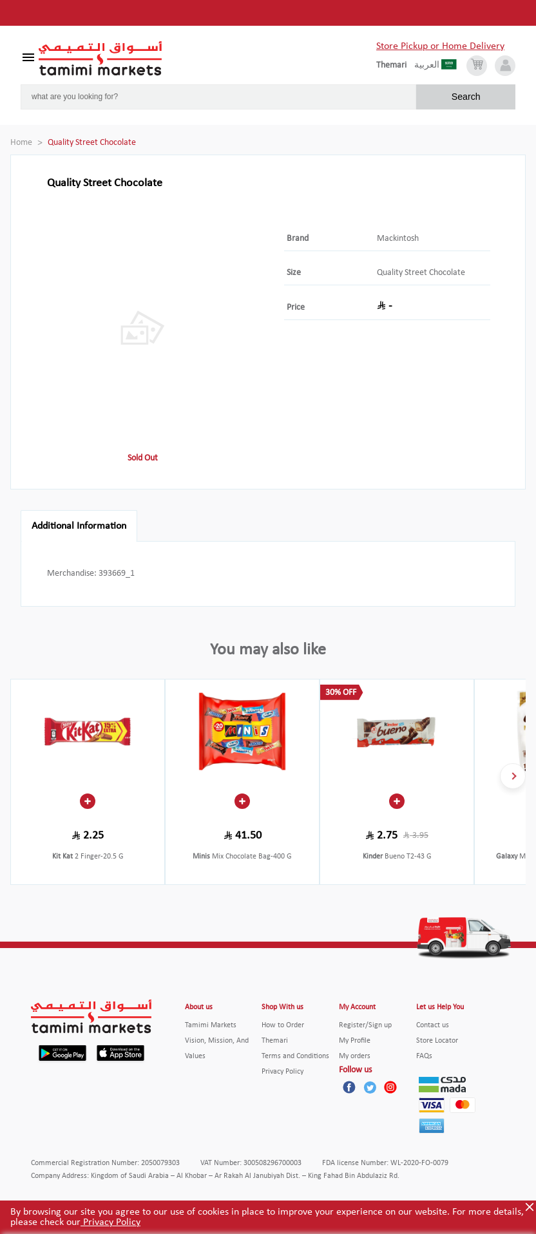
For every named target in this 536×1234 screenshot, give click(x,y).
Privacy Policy (110, 1222)
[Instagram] (390, 1087)
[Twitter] (369, 1087)
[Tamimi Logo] (100, 58)
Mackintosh (398, 238)
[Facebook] (349, 1087)
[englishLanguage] (395, 66)
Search (466, 96)
